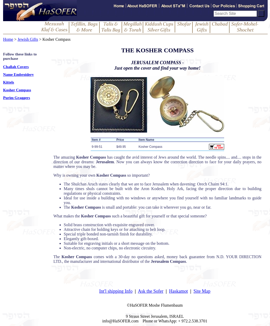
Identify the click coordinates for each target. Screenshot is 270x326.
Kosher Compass (17, 90)
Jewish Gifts (28, 39)
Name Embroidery (18, 74)
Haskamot (178, 291)
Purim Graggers (16, 98)
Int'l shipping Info (115, 291)
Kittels (8, 82)
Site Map (201, 291)
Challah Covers (16, 67)
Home (8, 39)
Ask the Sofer (150, 291)
